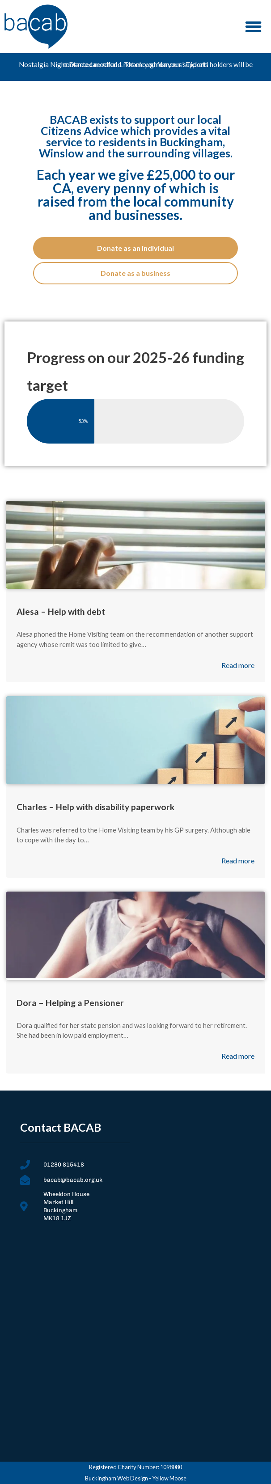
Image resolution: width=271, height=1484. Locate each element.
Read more (237, 665)
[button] (254, 26)
